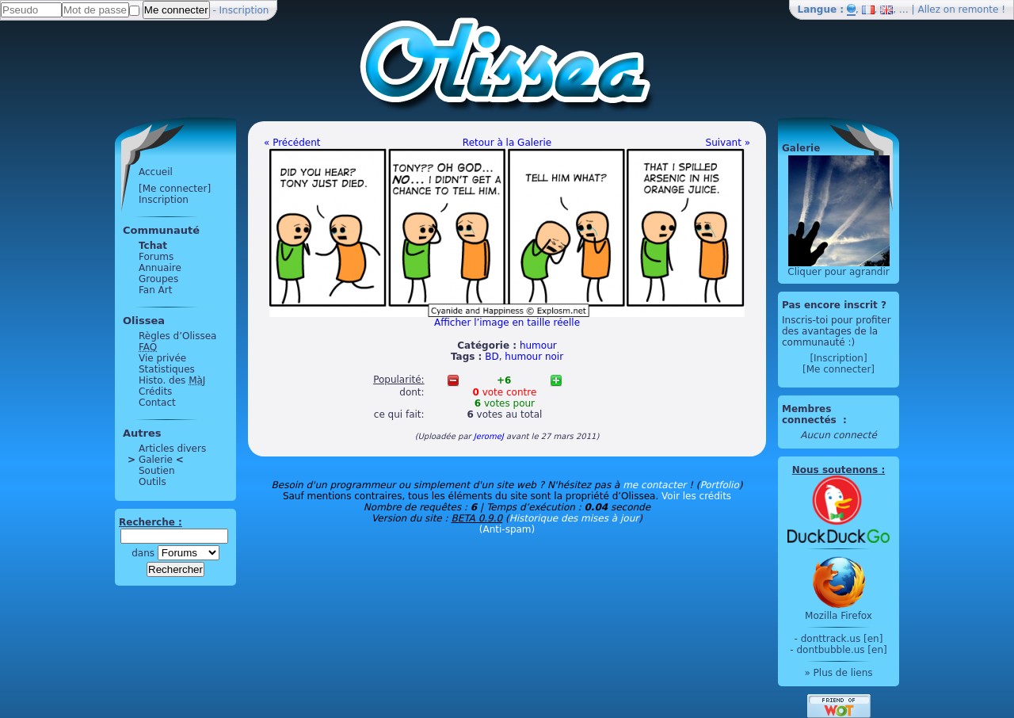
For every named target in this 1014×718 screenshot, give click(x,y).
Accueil (156, 172)
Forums (156, 256)
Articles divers (172, 448)
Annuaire (160, 267)
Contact (157, 402)
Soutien (157, 470)
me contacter (654, 485)
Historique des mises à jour (574, 518)
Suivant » (728, 142)
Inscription (244, 10)
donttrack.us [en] (842, 638)
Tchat (153, 245)
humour (538, 345)
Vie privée (162, 358)
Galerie (156, 459)
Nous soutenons (835, 469)
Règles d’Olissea (177, 336)
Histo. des (172, 380)
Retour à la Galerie (507, 142)
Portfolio (719, 485)
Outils (152, 481)
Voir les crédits (696, 496)
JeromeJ (489, 436)
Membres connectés (811, 414)
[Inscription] (838, 358)
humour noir (534, 356)
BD (491, 356)
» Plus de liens (838, 672)
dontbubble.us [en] (841, 649)
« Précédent (292, 142)
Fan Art (155, 290)
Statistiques (167, 369)
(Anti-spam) (507, 529)
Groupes (158, 279)
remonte (979, 9)
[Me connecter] (175, 188)
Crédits (155, 391)
